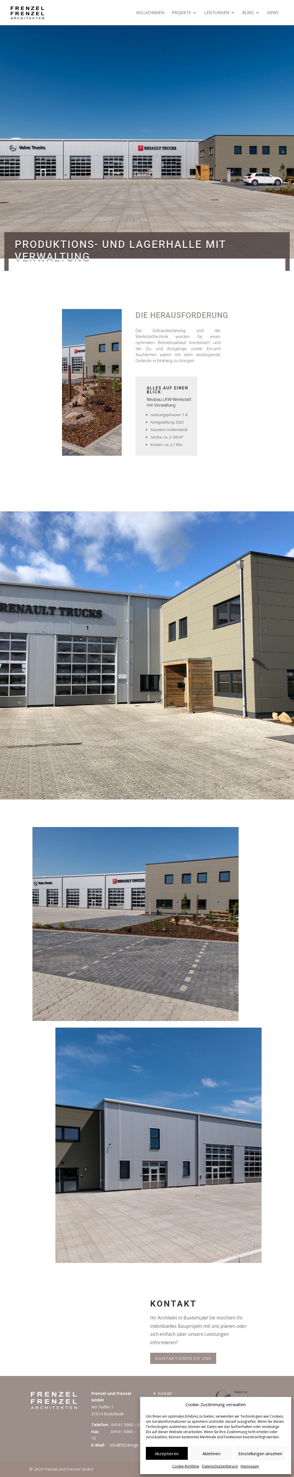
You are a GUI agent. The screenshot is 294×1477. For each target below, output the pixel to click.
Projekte (181, 13)
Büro (248, 13)
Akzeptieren (167, 1453)
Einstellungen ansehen (260, 1453)
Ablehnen (211, 1453)
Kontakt (165, 1393)
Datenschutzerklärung (220, 1466)
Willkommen (150, 13)
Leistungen (216, 13)
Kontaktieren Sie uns (183, 1358)
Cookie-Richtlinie (185, 1466)
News (272, 13)
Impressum (250, 1466)
